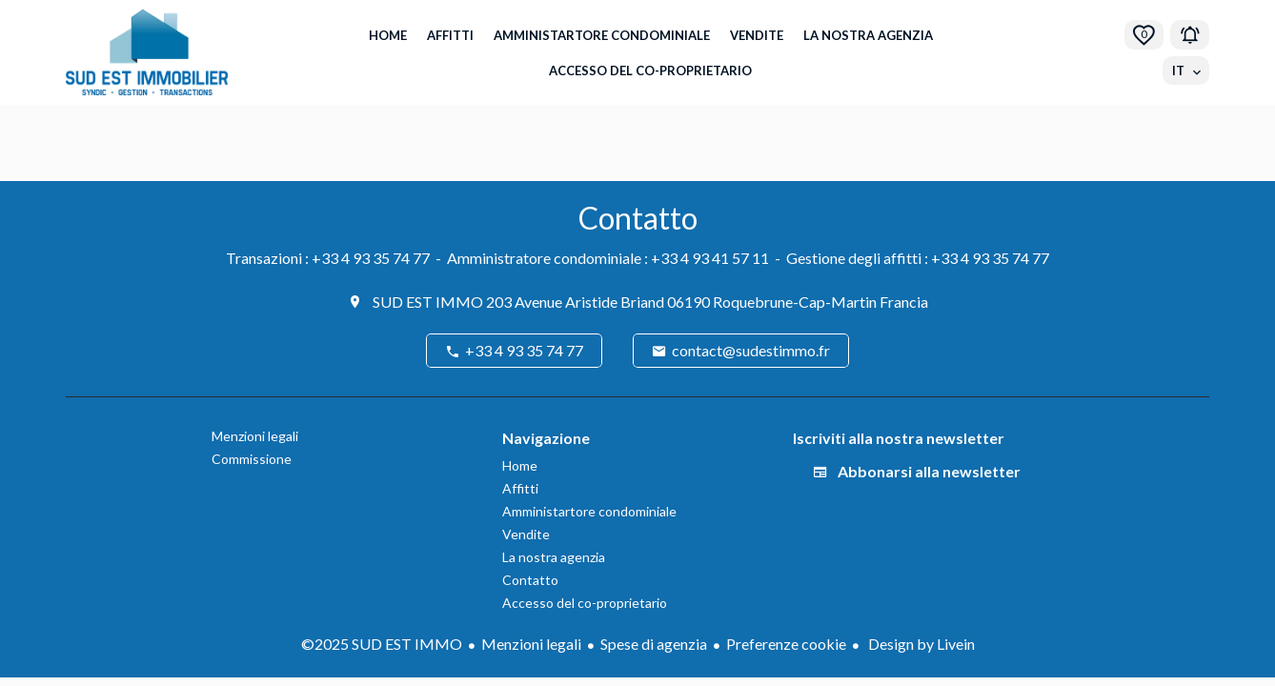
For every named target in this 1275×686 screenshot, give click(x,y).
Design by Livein (920, 644)
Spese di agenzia (653, 644)
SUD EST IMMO (428, 302)
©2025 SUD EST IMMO (381, 644)
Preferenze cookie (786, 644)
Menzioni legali (531, 644)
